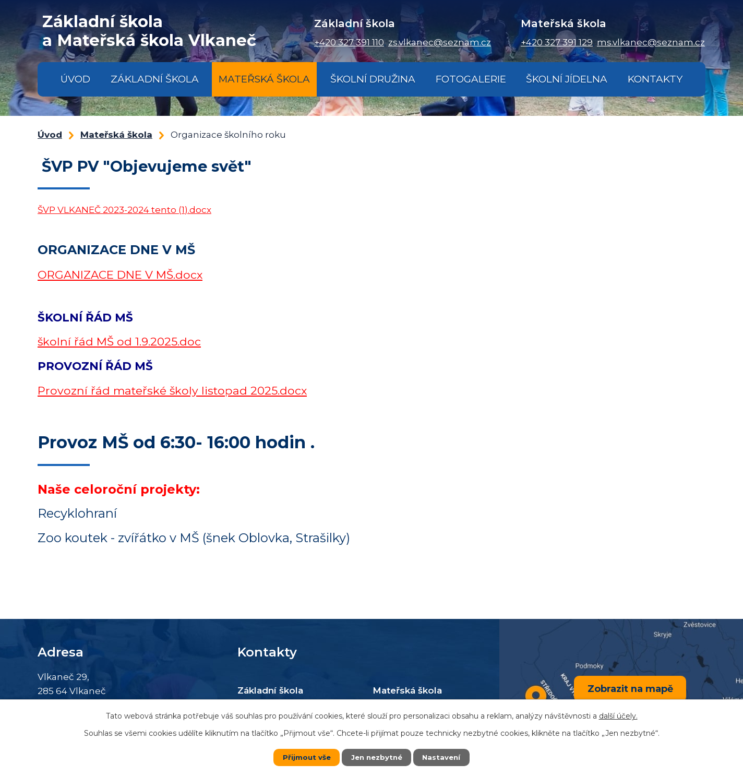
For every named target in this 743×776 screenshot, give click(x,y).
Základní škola (155, 79)
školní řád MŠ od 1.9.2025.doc (119, 341)
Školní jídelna (566, 79)
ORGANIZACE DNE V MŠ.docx (120, 274)
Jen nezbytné (376, 757)
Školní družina (372, 79)
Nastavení (443, 757)
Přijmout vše (304, 757)
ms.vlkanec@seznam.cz (651, 42)
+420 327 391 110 (349, 42)
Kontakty (655, 79)
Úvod (75, 79)
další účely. (618, 716)
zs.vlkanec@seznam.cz (439, 42)
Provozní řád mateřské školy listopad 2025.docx (172, 390)
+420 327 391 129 (557, 42)
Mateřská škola (264, 79)
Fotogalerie (471, 79)
